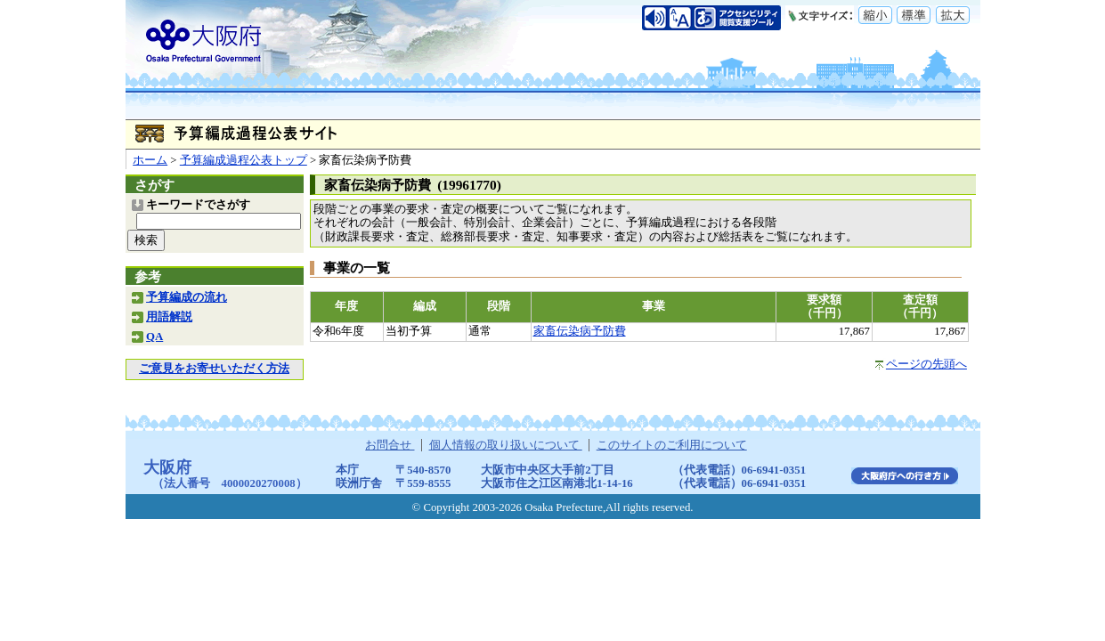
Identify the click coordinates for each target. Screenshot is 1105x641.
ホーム (150, 160)
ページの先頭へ (926, 364)
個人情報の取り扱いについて (505, 445)
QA (154, 336)
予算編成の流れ (186, 297)
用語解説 (169, 317)
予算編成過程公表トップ (243, 160)
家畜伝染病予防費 (579, 331)
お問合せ (389, 445)
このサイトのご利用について (672, 445)
